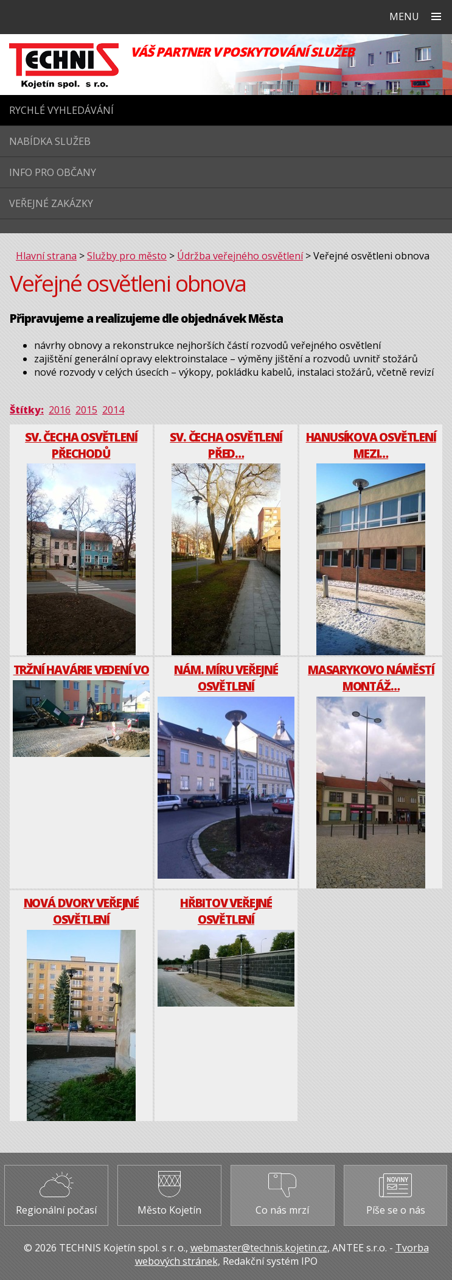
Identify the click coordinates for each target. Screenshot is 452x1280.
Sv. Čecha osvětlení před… (226, 445)
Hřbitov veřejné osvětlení (226, 911)
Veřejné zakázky (51, 203)
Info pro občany (52, 172)
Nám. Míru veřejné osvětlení (226, 677)
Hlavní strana (46, 255)
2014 (113, 410)
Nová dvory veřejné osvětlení (81, 911)
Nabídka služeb (50, 141)
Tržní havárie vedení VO (81, 669)
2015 (86, 410)
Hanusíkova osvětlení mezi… (371, 445)
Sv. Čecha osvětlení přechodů (81, 445)
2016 (60, 410)
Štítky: (27, 410)
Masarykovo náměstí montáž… (371, 677)
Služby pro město (127, 255)
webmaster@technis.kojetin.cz (258, 1247)
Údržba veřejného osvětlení (240, 255)
